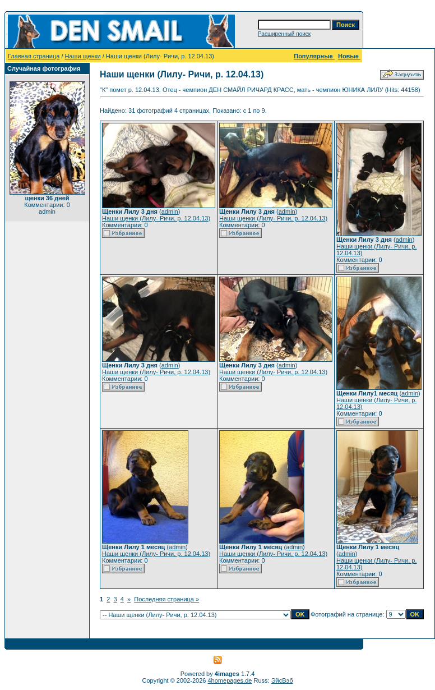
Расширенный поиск (284, 34)
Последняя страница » (166, 599)
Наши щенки (83, 56)
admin (169, 211)
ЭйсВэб (282, 680)
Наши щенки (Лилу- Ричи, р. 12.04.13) (156, 218)
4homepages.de (230, 680)
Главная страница (33, 56)
